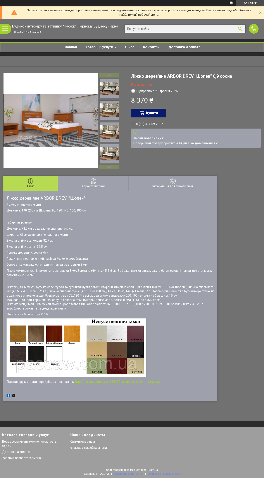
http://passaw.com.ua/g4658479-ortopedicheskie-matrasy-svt (118, 381)
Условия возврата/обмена (21, 458)
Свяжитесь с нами (83, 441)
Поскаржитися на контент (128, 473)
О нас (129, 47)
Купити (152, 113)
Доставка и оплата (184, 47)
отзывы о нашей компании (89, 447)
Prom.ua (153, 469)
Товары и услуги (99, 47)
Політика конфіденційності (163, 473)
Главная (70, 47)
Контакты (151, 47)
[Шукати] (240, 29)
